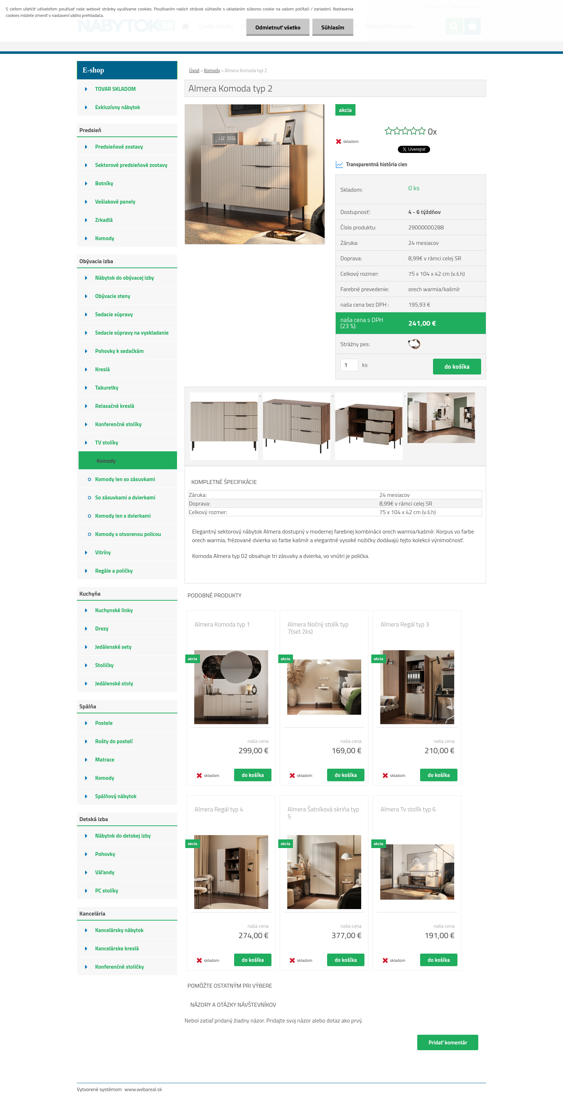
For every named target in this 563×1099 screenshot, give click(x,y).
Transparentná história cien (371, 164)
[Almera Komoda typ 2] (255, 107)
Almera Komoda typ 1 (222, 624)
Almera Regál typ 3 (405, 624)
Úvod (194, 70)
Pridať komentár (447, 1042)
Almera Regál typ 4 (219, 809)
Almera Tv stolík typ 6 (408, 809)
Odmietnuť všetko (278, 27)
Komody (212, 70)
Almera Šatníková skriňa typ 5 (323, 813)
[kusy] (349, 365)
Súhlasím (332, 27)
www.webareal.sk (143, 1089)
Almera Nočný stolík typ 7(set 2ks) (318, 628)
